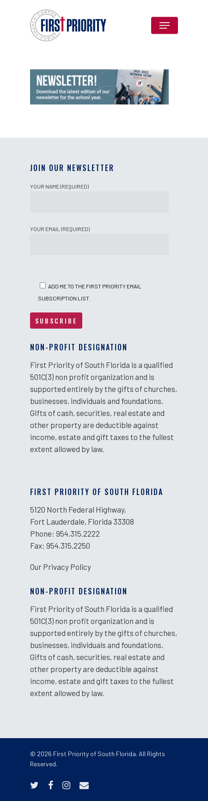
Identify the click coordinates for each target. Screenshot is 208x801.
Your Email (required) (99, 240)
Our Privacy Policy (60, 566)
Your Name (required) (99, 198)
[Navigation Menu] (164, 25)
